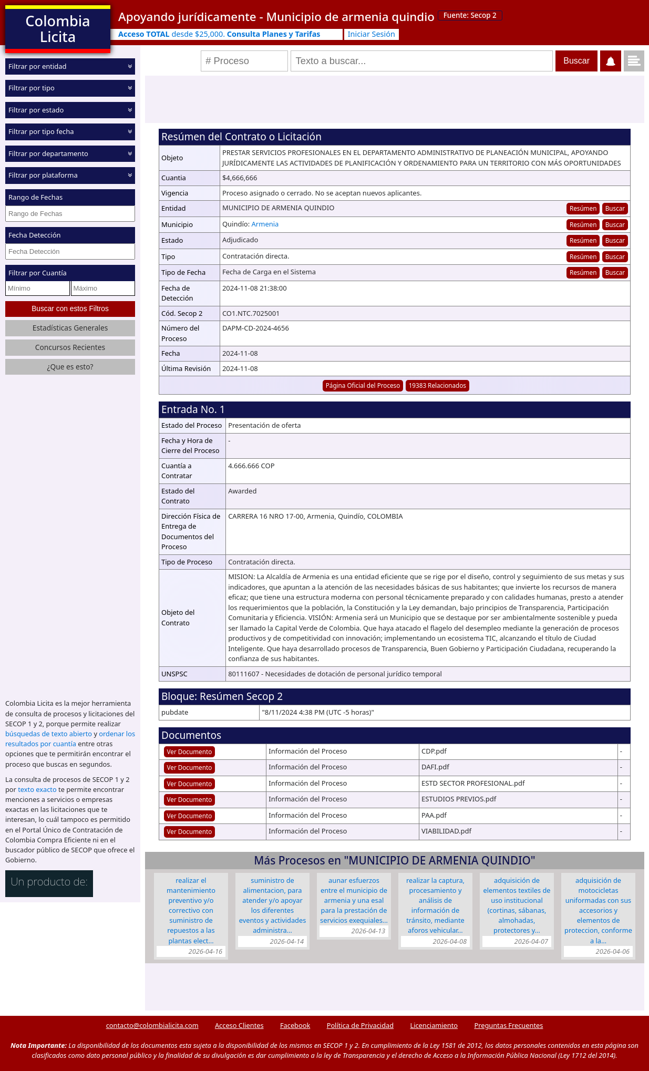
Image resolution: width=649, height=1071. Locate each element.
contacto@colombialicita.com (152, 1025)
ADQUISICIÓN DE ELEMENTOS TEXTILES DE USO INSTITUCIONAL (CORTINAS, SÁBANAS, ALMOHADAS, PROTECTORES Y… (517, 905)
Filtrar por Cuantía (37, 272)
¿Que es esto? (70, 367)
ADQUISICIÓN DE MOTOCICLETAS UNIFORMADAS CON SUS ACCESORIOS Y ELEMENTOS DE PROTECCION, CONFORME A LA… (598, 910)
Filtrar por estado (36, 110)
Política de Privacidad (360, 1025)
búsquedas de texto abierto (48, 733)
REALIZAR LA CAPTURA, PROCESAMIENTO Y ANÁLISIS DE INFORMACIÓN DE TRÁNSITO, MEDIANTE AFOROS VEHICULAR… (435, 905)
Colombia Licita (57, 28)
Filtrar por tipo (31, 87)
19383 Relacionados (437, 385)
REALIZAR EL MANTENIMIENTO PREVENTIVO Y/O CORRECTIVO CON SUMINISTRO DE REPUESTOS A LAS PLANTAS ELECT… (191, 910)
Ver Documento (189, 751)
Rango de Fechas (35, 197)
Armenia (265, 224)
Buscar (615, 208)
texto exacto (37, 789)
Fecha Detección (34, 235)
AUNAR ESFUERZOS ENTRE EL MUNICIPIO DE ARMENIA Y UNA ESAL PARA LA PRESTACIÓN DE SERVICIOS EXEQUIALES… (354, 900)
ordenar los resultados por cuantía (70, 738)
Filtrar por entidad (37, 66)
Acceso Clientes (239, 1025)
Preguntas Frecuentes (508, 1025)
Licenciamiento (434, 1025)
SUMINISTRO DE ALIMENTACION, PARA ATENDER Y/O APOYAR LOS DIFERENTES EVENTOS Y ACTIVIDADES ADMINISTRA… (272, 905)
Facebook (295, 1025)
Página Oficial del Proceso (363, 385)
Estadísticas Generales (70, 328)
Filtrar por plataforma (43, 175)
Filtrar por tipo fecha (41, 131)
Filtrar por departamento (48, 153)
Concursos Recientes (70, 347)
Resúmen (583, 208)
